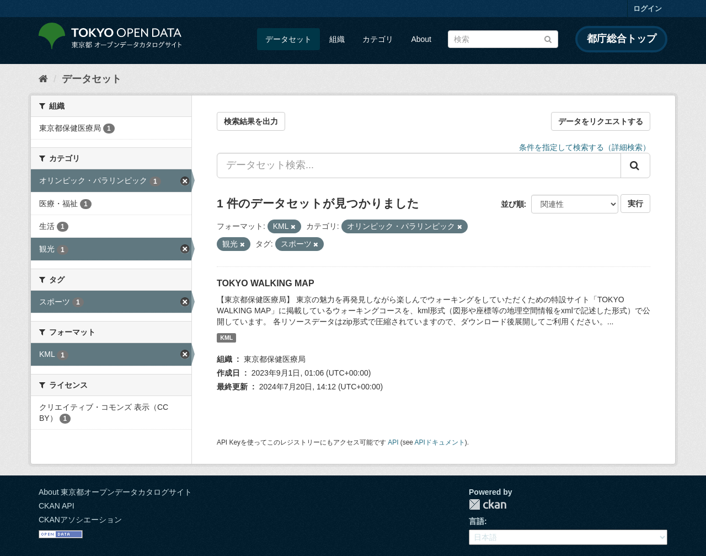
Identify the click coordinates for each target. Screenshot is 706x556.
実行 (635, 203)
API (393, 442)
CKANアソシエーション (80, 519)
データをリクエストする (600, 121)
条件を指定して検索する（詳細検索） (584, 147)
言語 (476, 521)
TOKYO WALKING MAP (265, 283)
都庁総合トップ (621, 38)
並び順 (512, 204)
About (421, 39)
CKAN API (56, 505)
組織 (337, 39)
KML (226, 337)
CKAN (487, 504)
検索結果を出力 (251, 121)
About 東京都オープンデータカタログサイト (115, 492)
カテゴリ (377, 39)
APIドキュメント (440, 442)
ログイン (647, 8)
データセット (288, 39)
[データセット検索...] (419, 165)
